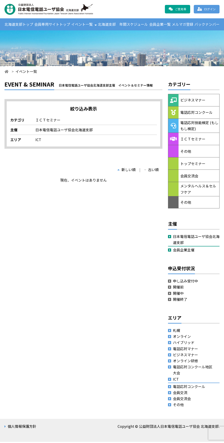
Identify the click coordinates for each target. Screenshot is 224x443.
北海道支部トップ (18, 25)
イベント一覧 (82, 25)
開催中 (178, 294)
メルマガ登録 (182, 25)
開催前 (178, 288)
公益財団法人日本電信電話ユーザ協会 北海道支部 (52, 9)
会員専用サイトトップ (52, 25)
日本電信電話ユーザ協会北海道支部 (196, 240)
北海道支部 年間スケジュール (123, 25)
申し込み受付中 (185, 282)
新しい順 (126, 170)
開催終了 (180, 300)
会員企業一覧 (160, 25)
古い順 (151, 170)
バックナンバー (207, 25)
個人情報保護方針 (22, 427)
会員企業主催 (183, 251)
